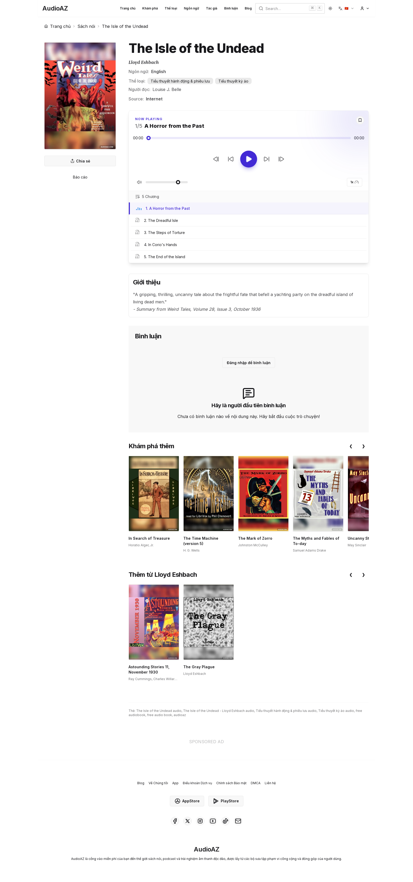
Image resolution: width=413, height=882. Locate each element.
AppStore (187, 801)
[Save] (360, 120)
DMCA (255, 783)
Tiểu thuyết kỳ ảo (233, 81)
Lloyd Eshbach (144, 62)
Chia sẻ (80, 161)
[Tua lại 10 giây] (230, 159)
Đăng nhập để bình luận (249, 362)
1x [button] (354, 182)
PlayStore (226, 801)
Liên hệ (270, 783)
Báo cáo (80, 177)
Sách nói (86, 26)
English (158, 71)
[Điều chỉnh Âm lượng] (167, 182)
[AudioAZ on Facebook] (175, 821)
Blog (248, 8)
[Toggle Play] (248, 159)
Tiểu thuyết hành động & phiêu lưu (180, 81)
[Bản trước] (216, 159)
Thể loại (171, 8)
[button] (346, 8)
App (175, 783)
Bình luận (231, 8)
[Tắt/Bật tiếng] (139, 182)
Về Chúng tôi (158, 783)
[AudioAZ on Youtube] (213, 821)
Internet (154, 98)
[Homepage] (55, 8)
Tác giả (211, 8)
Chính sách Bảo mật (231, 783)
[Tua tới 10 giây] (266, 159)
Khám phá (150, 8)
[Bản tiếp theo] (281, 159)
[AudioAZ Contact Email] (238, 821)
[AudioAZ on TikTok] (225, 821)
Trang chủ (127, 8)
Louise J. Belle (167, 89)
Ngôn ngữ (191, 8)
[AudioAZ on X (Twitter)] (187, 821)
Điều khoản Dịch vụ (197, 783)
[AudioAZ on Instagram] (200, 821)
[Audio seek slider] (248, 138)
